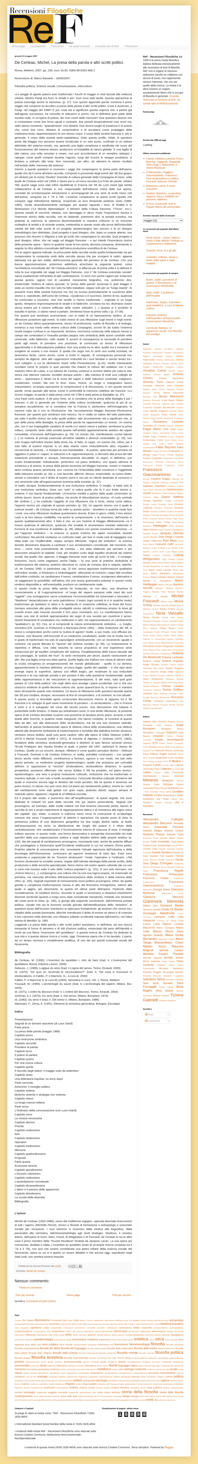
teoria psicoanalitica (37, 1400)
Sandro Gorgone (174, 668)
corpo (136, 1327)
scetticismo (49, 1387)
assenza (97, 1324)
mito (121, 1369)
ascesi (90, 1324)
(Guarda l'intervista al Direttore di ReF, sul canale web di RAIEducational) (161, 100)
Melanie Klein (159, 592)
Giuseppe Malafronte (159, 913)
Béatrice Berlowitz (151, 400)
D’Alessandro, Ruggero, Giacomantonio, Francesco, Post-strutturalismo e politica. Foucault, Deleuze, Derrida (162, 177)
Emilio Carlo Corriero (155, 436)
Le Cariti (176, 769)
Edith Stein (169, 429)
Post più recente (25, 1295)
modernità (140, 1369)
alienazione (109, 1320)
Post (149, 1014)
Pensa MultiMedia (169, 788)
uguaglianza (125, 1400)
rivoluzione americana (163, 1384)
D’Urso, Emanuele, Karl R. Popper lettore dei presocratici (163, 205)
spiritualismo (85, 1392)
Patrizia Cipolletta (174, 639)
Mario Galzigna (159, 577)
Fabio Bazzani (166, 447)
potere (78, 1380)
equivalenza (59, 1340)
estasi (130, 1340)
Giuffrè (171, 758)
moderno (151, 1369)
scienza (73, 1387)
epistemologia (43, 1339)
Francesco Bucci (174, 462)
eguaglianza (177, 1335)
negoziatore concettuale (78, 1373)
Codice (170, 736)
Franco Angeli (158, 753)
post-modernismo (32, 1380)
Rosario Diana (168, 665)
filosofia (158, 1344)
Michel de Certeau (35, 1271)
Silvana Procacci (157, 675)
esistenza (92, 1339)
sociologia (29, 1392)
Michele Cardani (171, 950)
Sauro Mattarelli (150, 672)
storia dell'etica (112, 1392)
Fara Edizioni (177, 747)
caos (17, 1328)
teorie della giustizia (56, 1400)
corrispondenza (160, 1328)
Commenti (152, 1020)
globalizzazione (33, 1362)
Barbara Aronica (175, 389)
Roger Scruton (151, 664)
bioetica (165, 1324)
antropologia (176, 1320)
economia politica (152, 1335)
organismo (83, 1377)
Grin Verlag (148, 761)
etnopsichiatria (80, 1345)
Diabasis (147, 743)
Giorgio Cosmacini (174, 501)
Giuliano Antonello (175, 511)
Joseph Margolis (150, 537)
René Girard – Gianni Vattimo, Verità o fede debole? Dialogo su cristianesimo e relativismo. (164, 240)
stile (94, 1392)
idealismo (112, 1362)
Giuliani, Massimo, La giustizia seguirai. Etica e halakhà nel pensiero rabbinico (163, 196)
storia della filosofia (140, 1392)
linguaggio (124, 1365)
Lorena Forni (158, 552)
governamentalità (73, 1362)
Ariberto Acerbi (174, 382)
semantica (135, 1388)
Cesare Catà (150, 849)
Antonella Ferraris (168, 827)
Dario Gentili (169, 414)
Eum (168, 747)
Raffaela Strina (165, 965)
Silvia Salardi (164, 990)
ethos (152, 1340)
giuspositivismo (176, 1358)
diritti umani (59, 1335)
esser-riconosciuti (119, 1340)
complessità (56, 1328)
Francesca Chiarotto (153, 462)
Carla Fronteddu (160, 841)
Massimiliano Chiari (168, 942)
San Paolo (162, 799)
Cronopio (147, 740)
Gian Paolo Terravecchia (154, 490)
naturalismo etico (58, 1373)
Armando (147, 725)
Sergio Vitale (167, 671)
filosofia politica (169, 1352)
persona (135, 1376)
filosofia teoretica (47, 1357)
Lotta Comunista (173, 772)
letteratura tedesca (76, 1366)
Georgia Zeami (161, 889)
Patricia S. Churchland (154, 639)
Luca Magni (171, 552)
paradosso (93, 1377)
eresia (68, 1340)
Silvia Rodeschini (153, 679)
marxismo (20, 1369)
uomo (142, 1400)
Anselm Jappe (176, 371)
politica (178, 1376)
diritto (68, 1334)
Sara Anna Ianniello (158, 983)
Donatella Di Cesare (154, 425)
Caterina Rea (168, 404)
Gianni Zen (150, 905)
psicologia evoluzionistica (119, 1380)
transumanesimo (92, 1400)
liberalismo (90, 1365)
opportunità (72, 1377)
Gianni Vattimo (172, 497)
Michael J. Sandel (155, 596)
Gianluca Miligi (151, 497)
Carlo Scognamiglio (161, 845)
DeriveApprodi (175, 739)
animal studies (146, 1320)
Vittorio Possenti (160, 705)
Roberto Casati (151, 661)
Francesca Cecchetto (173, 458)
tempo (126, 1396)
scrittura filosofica (120, 1387)
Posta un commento (30, 1287)
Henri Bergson (176, 526)
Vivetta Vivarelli (176, 705)
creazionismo (39, 1331)
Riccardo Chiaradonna (161, 654)
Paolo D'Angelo (161, 632)
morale (173, 1369)
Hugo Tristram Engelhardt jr (170, 530)
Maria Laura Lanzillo (160, 570)
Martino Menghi (165, 585)
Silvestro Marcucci (174, 675)
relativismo (59, 1384)
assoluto (106, 1324)
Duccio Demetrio (175, 426)
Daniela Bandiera (162, 852)
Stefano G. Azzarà (151, 682)
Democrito (168, 418)
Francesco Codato (155, 878)
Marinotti (179, 776)
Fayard (146, 751)
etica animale (171, 1340)
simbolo (166, 1388)
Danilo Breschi (150, 860)
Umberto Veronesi (168, 693)
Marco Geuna (170, 563)
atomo (121, 1324)
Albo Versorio (159, 721)
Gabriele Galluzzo (159, 482)
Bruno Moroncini (171, 396)
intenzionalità (22, 1365)
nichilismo (20, 1376)
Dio (24, 1320)
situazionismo (177, 1388)
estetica (141, 1339)
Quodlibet (177, 791)
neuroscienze (167, 1372)
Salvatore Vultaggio (174, 979)
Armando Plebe (150, 838)
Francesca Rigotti (168, 870)
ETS (155, 743)
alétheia (119, 1320)
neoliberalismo (111, 1373)
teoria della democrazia (166, 1396)
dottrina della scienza (114, 1335)
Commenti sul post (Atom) (41, 1301)
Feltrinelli (159, 750)
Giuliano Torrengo (151, 515)
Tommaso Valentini (152, 690)
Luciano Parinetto (162, 555)
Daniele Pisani (176, 411)
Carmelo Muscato (151, 404)
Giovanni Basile (171, 905)
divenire (92, 1335)
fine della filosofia (116, 1358)
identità (122, 1362)
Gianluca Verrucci (163, 897)
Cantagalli (160, 733)
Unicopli (168, 802)
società (18, 1392)
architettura (55, 1324)
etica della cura (33, 1344)
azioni (138, 1324)
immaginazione (134, 1362)
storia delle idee (69, 1396)
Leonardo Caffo (164, 544)
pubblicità (135, 1380)
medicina (54, 1369)
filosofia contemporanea (27, 1348)
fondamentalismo (139, 1358)
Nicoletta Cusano (160, 621)
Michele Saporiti (152, 958)
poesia (169, 1376)
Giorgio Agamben (153, 500)
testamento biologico (74, 1400)
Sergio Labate (166, 987)
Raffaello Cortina (152, 795)
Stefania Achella (174, 679)
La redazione (37, 46)
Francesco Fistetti (152, 465)
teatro (80, 1396)
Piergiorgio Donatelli (172, 646)
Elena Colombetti (161, 433)
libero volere (102, 1366)
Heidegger (160, 525)
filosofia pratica (22, 1358)
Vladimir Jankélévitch (152, 708)
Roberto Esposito (172, 660)
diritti (50, 1335)
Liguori (157, 772)
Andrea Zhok (177, 363)
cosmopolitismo (176, 1328)
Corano (18, 1320)
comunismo (80, 1328)
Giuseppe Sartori (167, 515)
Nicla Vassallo (169, 613)
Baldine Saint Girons (154, 389)
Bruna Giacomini (173, 393)
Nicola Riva (168, 617)
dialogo (170, 1331)
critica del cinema (74, 1331)
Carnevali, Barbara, (164, 331)
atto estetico (129, 1324)
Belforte (168, 725)
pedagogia (125, 1377)
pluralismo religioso (156, 1377)
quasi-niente (146, 1380)
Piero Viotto (161, 650)
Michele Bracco (176, 605)
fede (111, 1345)
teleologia (117, 1396)
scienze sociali (87, 1387)
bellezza (145, 1324)
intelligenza (178, 1362)
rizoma (26, 1388)
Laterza (166, 768)
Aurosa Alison (167, 838)
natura (18, 1372)
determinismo (159, 1331)
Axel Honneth (175, 385)
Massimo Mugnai (164, 588)
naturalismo (43, 1373)
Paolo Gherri (149, 635)
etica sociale (65, 1344)
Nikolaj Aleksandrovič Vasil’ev (163, 625)
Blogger (168, 1447)
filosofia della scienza (65, 1352)
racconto (156, 1380)
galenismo (152, 1358)
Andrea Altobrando (166, 360)
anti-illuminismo (161, 1320)
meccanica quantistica (38, 1369)
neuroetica (153, 1373)
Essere (30, 1320)
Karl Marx (170, 540)
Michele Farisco (150, 609)
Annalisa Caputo (174, 367)
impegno (147, 1362)
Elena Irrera (177, 433)
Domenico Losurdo (168, 421)
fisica (128, 1358)
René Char (172, 650)
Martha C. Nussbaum (157, 581)
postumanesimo (65, 1380)
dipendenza (42, 1335)
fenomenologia (139, 1344)
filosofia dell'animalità (97, 1348)
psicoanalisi (89, 1380)
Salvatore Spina (154, 979)
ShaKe (174, 799)
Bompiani (166, 729)
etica (159, 1339)
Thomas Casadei (172, 686)
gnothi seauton (55, 1362)
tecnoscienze (106, 1396)
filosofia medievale (107, 1353)
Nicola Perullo (151, 617)
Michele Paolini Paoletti (163, 954)
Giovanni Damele (152, 909)
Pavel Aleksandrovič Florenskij (169, 643)
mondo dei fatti (162, 1369)
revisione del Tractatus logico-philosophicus (118, 1384)
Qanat (168, 792)
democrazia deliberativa (140, 1331)
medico (63, 1369)
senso (143, 1388)
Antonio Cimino (173, 830)
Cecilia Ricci (177, 845)
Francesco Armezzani (163, 874)
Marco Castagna (166, 927)
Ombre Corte (151, 784)
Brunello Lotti (150, 397)
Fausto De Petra (160, 451)
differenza (31, 1335)
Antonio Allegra (152, 830)
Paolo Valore (177, 635)
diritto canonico (80, 1335)
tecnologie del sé (92, 1396)
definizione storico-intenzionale (98, 1331)
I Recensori (57, 46)
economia (138, 1335)
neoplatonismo (125, 1373)
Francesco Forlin (174, 465)
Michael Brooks (175, 592)
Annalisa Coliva (154, 370)
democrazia (120, 1331)
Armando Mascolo (153, 385)
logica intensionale (146, 1366)
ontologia (42, 1376)
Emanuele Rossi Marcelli (162, 867)
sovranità (62, 1392)
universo (136, 1400)
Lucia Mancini (162, 923)
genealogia (163, 1358)
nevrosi (180, 1373)
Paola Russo (167, 628)
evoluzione (103, 1344)
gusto (103, 1362)
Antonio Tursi (153, 382)
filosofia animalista (174, 1345)
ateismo (113, 1324)
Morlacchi (167, 780)
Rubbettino (148, 799)
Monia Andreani (151, 961)
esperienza (104, 1339)
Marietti (165, 776)
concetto (101, 1328)
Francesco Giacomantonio (157, 472)
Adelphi (147, 721)
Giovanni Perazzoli (163, 508)
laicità (43, 1365)
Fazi (152, 751)
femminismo (121, 1344)
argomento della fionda (71, 1324)
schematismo (62, 1388)
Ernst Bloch (171, 440)
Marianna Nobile (166, 939)
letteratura (61, 1365)
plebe (143, 1377)
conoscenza (125, 1327)
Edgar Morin (152, 429)
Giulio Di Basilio (172, 909)
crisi (48, 1331)
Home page (18, 46)
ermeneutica (79, 1339)
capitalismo (36, 1327)
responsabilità (89, 1384)
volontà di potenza (166, 1400)
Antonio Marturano (171, 378)
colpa (46, 1327)
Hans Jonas (163, 522)
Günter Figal (171, 519)
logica (134, 1365)
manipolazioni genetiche (172, 1366)
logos (158, 1366)
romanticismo (37, 1388)
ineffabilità (166, 1362)
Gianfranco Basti (159, 493)
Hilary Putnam (150, 529)
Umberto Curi (150, 693)
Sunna (90, 1320)
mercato (81, 1369)
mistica (115, 1369)
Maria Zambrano (160, 573)
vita (156, 1400)
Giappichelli (161, 757)
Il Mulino (175, 761)
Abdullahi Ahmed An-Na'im (158, 349)
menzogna (71, 1369)
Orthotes (168, 784)
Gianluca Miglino (175, 493)
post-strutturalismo (49, 1380)
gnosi (43, 1362)
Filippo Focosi (159, 455)
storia (100, 1392)
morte (180, 1369)
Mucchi (180, 781)
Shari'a (83, 1320)
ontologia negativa (57, 1377)
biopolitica (177, 1323)
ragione (165, 1380)
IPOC (165, 761)
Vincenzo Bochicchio (160, 697)
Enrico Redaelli (175, 437)
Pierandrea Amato (152, 646)
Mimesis (150, 780)
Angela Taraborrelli (153, 367)
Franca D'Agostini (152, 458)
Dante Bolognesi (151, 415)
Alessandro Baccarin (157, 823)
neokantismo (96, 1373)
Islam (70, 1320)
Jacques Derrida (171, 533)
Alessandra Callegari (163, 819)
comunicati (68, 1328)
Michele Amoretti (160, 605)
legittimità (51, 1366)
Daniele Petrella (174, 856)
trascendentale (107, 1400)
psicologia (101, 1380)
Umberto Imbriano (167, 1000)
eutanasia (92, 1345)
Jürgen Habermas (152, 541)
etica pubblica (50, 1344)
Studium (147, 802)
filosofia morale (127, 1353)
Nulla (76, 1320)
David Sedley (156, 418)
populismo (19, 1380)
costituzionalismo (23, 1331)
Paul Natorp (148, 643)
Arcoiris (180, 722)
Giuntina (179, 757)
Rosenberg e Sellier (173, 795)
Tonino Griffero (172, 689)
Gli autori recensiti (79, 46)
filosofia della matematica (120, 1348)
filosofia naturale (146, 1353)
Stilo (181, 799)
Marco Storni (163, 931)
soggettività (41, 1392)
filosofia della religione (40, 1353)
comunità (91, 1328)
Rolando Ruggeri (152, 972)
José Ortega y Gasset (171, 536)
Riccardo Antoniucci (171, 968)
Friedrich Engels (160, 478)
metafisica (104, 1369)
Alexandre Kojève (163, 356)
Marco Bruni (157, 563)
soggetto (52, 1392)
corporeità (146, 1327)
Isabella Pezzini (150, 533)
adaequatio (99, 1320)
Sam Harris (158, 668)
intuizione (34, 1366)
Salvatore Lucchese (173, 976)
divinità (100, 1335)
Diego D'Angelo (161, 863)
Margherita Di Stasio (160, 566)
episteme (29, 1340)
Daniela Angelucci (159, 411)
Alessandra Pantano (162, 353)
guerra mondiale (91, 1362)
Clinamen (158, 735)
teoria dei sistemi (147, 1396)
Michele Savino (173, 957)
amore (136, 1320)
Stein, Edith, (160, 294)
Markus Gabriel (175, 577)
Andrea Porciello (161, 363)
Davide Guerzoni (166, 860)
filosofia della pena (166, 1348)
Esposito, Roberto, (163, 318)
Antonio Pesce (153, 834)
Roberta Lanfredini (172, 657)
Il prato (157, 764)
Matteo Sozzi (154, 946)
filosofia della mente (145, 1348)
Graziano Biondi (157, 519)
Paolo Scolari (163, 635)
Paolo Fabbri (177, 632)
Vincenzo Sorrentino (165, 701)
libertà (113, 1365)
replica (79, 1384)
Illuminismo (42, 1320)
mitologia (129, 1369)
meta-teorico (90, 1369)
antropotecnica (41, 1324)
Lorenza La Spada (166, 921)
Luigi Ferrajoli (168, 559)
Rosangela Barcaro (173, 972)
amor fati (128, 1320)
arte (85, 1324)
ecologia (129, 1335)
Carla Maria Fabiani (172, 400)
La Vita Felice (168, 765)
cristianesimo (58, 1331)
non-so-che (31, 1377)
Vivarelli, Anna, (161, 250)
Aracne (171, 721)
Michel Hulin (167, 601)
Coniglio (179, 736)
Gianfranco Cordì (172, 893)
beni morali (155, 1324)
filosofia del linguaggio (73, 1348)
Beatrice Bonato (151, 393)
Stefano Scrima (161, 995)
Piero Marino (149, 650)
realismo (25, 1384)
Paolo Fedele (168, 961)
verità (149, 1399)
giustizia (19, 1361)
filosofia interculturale (88, 1353)
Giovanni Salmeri (158, 511)
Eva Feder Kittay (162, 444)
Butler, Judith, (161, 282)
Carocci (171, 732)
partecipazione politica (109, 1377)
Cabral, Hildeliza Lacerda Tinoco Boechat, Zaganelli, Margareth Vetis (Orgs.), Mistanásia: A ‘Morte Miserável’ (164, 163)
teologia (135, 1396)
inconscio (156, 1362)
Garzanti (172, 754)
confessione (111, 1328)
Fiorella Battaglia (175, 455)
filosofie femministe (98, 1358)
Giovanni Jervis (165, 504)
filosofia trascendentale (76, 1358)
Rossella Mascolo (152, 976)
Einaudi (153, 747)
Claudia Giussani (166, 849)
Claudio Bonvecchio (164, 407)
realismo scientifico (39, 1384)
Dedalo (159, 739)
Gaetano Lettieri (175, 486)
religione (70, 1383)
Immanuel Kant (59, 1320)
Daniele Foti (157, 856)
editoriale (166, 1335)
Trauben (158, 802)
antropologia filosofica (24, 1324)
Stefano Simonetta (168, 682)
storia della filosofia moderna (46, 1396)
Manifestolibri (150, 776)
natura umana (29, 1373)
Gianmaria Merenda (163, 901)
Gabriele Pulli (176, 482)
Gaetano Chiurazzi (154, 486)
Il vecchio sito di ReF (107, 46)
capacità (24, 1328)
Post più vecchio (121, 1295)
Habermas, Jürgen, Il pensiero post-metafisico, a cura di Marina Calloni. (164, 305)
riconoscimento (145, 1384)
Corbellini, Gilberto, (162, 260)
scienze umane (103, 1388)
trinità (117, 1400)
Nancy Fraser (167, 609)
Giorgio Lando (150, 504)
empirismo (19, 1340)
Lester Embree (158, 548)
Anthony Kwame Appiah (156, 374)
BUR (159, 725)
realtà (51, 1384)
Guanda (158, 761)
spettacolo (73, 1392)
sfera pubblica (154, 1387)
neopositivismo (140, 1373)
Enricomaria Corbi (153, 440)
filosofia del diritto (50, 1348)
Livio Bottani (172, 548)
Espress (161, 747)
